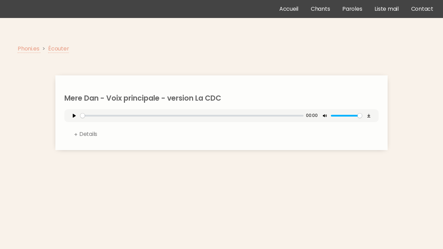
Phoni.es (29, 49)
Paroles (352, 9)
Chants (320, 9)
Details (88, 134)
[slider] (192, 115)
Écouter (58, 49)
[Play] (74, 115)
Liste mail (386, 9)
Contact (422, 9)
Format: (226, 135)
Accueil (288, 9)
